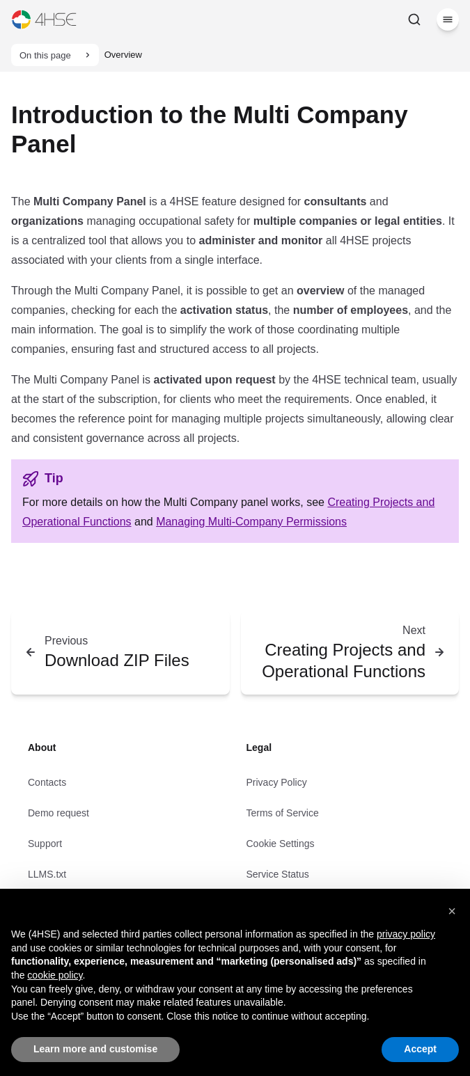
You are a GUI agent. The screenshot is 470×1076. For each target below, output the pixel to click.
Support (45, 843)
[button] (452, 911)
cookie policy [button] (54, 975)
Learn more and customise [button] (95, 1048)
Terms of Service (282, 812)
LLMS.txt (47, 874)
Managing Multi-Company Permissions (251, 522)
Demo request (58, 812)
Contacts (47, 782)
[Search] (414, 19)
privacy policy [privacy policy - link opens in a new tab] (406, 934)
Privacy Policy (276, 782)
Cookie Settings (280, 843)
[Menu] (448, 19)
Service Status (277, 874)
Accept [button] (420, 1048)
